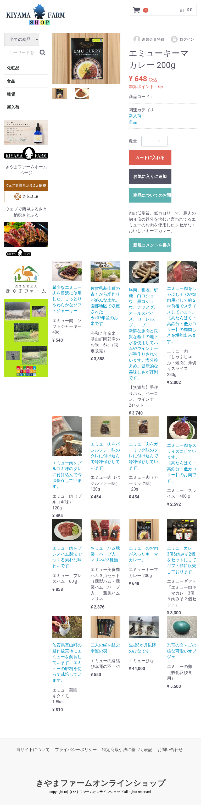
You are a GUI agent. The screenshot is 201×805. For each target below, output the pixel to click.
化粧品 (13, 68)
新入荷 (13, 107)
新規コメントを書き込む (152, 245)
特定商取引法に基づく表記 (127, 749)
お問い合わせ (170, 749)
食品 (11, 81)
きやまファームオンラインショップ (100, 783)
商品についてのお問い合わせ (152, 195)
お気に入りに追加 (150, 176)
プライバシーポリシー (76, 749)
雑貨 (11, 94)
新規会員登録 (148, 39)
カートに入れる (150, 157)
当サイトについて (33, 749)
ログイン (182, 39)
